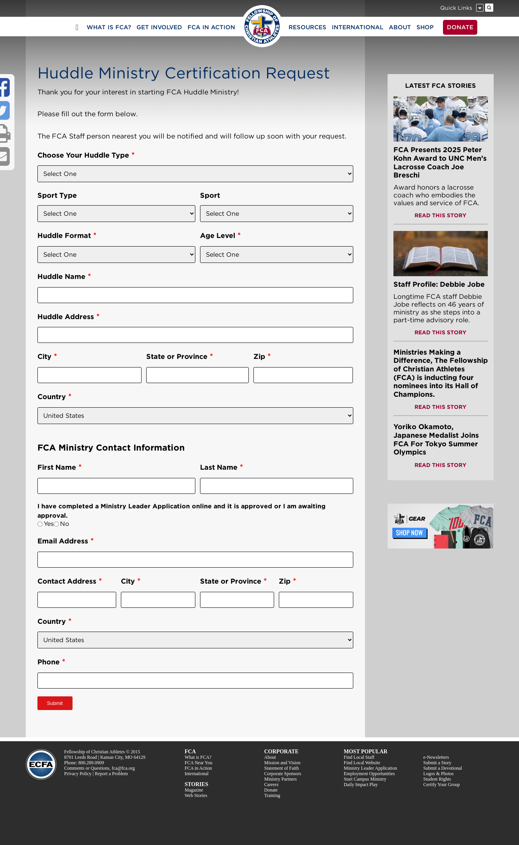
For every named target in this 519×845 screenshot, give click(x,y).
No (64, 523)
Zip (259, 356)
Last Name (218, 467)
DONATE (460, 27)
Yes (49, 523)
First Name (56, 467)
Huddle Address (65, 316)
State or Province (176, 356)
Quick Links (456, 8)
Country (51, 396)
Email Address (62, 541)
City (44, 356)
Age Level (217, 235)
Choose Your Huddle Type (83, 155)
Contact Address (66, 581)
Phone (48, 662)
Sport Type (57, 195)
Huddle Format (64, 235)
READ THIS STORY (440, 215)
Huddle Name (61, 276)
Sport (210, 195)
